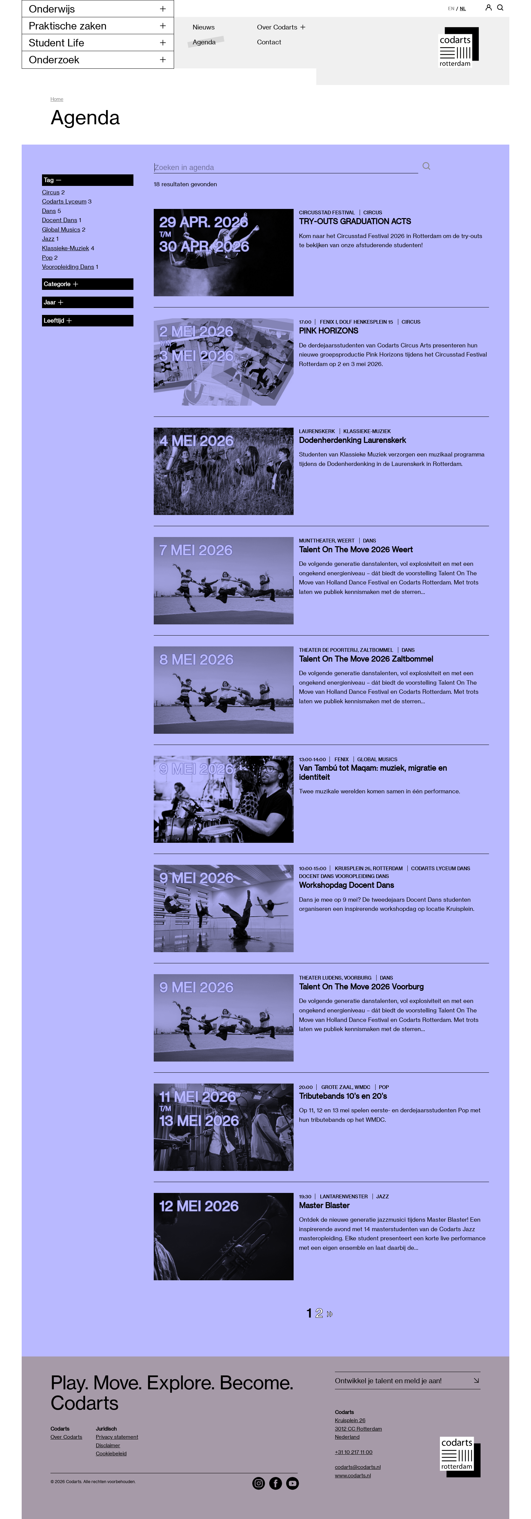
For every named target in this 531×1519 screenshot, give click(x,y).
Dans (49, 210)
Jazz (48, 238)
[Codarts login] (489, 9)
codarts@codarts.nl (358, 1467)
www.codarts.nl (353, 1475)
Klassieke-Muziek (65, 247)
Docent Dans (59, 219)
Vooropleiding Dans (68, 266)
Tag (53, 179)
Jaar (54, 302)
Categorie (61, 283)
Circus (51, 192)
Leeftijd (58, 320)
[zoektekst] (286, 167)
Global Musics (61, 229)
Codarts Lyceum (64, 201)
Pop (47, 257)
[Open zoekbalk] (500, 9)
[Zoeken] (426, 166)
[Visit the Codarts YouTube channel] (293, 1483)
